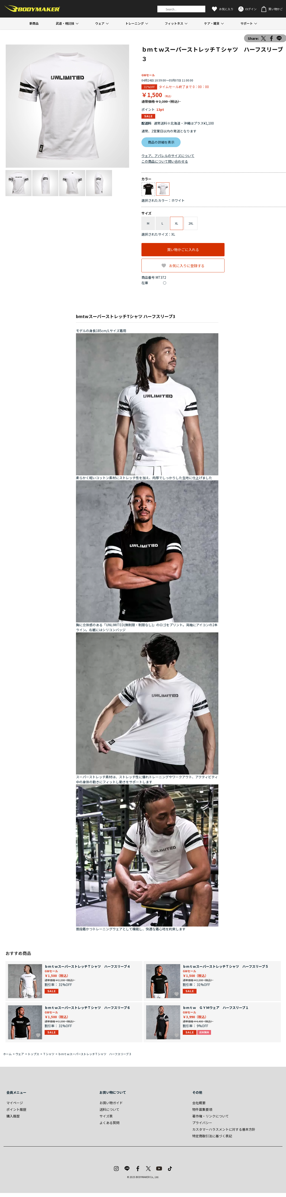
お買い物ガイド (111, 1102)
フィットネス (174, 23)
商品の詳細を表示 (161, 142)
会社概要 (199, 1102)
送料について (109, 1109)
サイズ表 (106, 1116)
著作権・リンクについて (210, 1116)
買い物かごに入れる (183, 249)
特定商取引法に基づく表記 (212, 1136)
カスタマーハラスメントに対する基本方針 (223, 1129)
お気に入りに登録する (187, 265)
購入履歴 (13, 1116)
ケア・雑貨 (212, 23)
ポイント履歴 (16, 1109)
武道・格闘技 (65, 23)
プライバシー (202, 1122)
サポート (246, 23)
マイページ (14, 1102)
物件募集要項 (202, 1109)
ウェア (99, 23)
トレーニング (134, 23)
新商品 (34, 23)
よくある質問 (109, 1122)
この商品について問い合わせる (164, 161)
